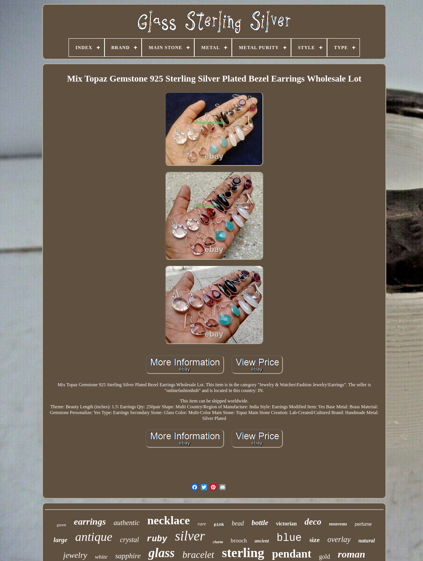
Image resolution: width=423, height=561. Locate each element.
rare (202, 524)
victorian (286, 524)
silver (190, 536)
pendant (292, 553)
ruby (157, 539)
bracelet (198, 554)
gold (324, 556)
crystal (129, 540)
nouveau (338, 524)
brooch (239, 540)
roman (351, 554)
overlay (339, 539)
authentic (127, 523)
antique (93, 537)
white (101, 557)
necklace (168, 520)
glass (161, 553)
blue (289, 538)
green (61, 524)
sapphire (128, 556)
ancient (262, 541)
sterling (243, 553)
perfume (363, 524)
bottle (260, 522)
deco (313, 522)
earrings (90, 522)
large (60, 540)
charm (218, 542)
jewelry (75, 555)
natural (366, 541)
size (315, 540)
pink (219, 524)
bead (238, 523)
